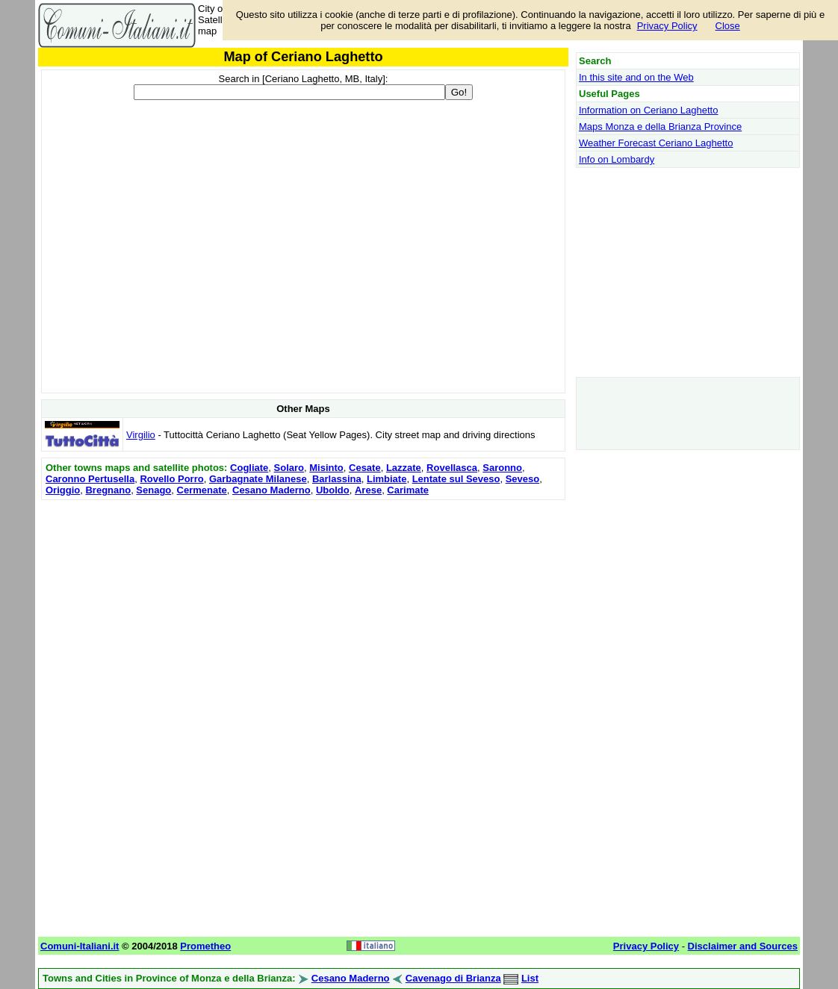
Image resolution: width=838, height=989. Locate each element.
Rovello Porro (171, 478)
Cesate (365, 467)
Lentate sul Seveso (456, 478)
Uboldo (333, 490)
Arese (368, 490)
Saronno (502, 467)
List (530, 978)
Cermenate (202, 490)
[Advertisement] (303, 608)
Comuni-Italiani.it (79, 946)
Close (728, 25)
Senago (153, 490)
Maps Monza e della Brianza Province (660, 126)
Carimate (408, 490)
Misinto (326, 467)
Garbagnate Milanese (258, 478)
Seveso (523, 478)
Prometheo (205, 946)
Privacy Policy (667, 25)
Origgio (63, 490)
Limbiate (386, 478)
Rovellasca (451, 467)
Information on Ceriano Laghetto (648, 110)
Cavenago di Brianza (453, 978)
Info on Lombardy (616, 159)
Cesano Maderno (271, 490)
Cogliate (249, 467)
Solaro (289, 467)
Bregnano (108, 490)
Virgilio (140, 434)
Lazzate (403, 467)
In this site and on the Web (636, 77)
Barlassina (336, 478)
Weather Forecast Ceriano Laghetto (656, 143)
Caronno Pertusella (90, 478)
